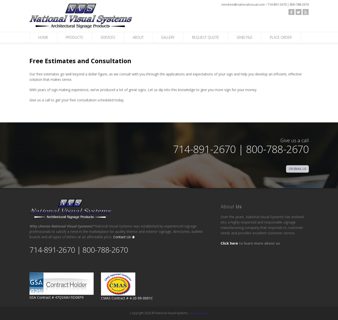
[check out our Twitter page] (298, 12)
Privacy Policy (199, 313)
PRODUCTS (74, 37)
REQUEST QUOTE (205, 37)
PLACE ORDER (281, 37)
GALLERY (168, 37)
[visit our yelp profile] (306, 12)
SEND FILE (244, 37)
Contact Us (124, 237)
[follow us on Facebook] (291, 12)
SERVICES (107, 37)
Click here (229, 243)
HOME (43, 37)
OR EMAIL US (297, 169)
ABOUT (138, 37)
